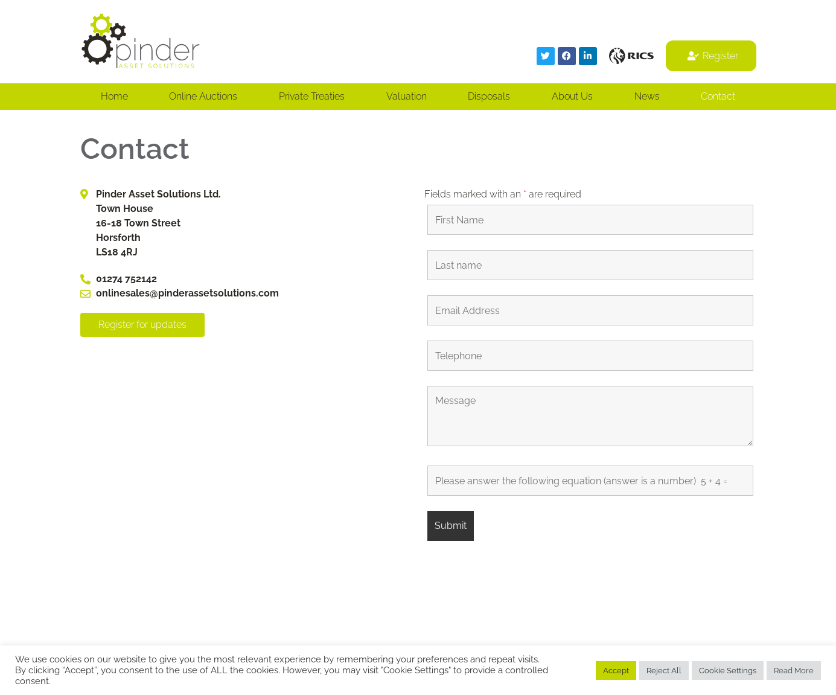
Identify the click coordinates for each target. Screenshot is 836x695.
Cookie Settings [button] (727, 670)
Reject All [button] (663, 670)
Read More (794, 670)
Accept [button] (616, 670)
